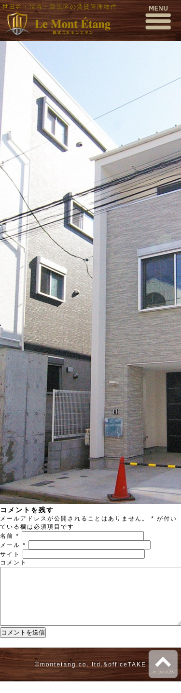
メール (13, 545)
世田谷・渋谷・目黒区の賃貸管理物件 (59, 6)
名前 (9, 536)
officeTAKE (127, 676)
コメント (13, 562)
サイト (10, 554)
